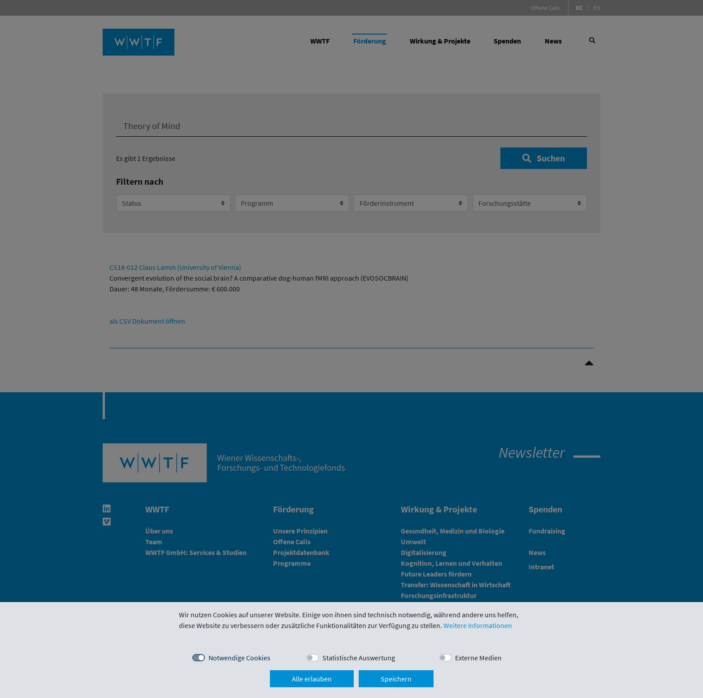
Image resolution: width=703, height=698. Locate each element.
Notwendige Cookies (239, 657)
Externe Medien (478, 657)
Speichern (396, 678)
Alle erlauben (312, 678)
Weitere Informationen (477, 625)
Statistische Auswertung (358, 657)
